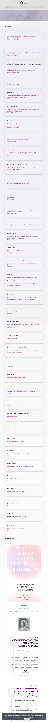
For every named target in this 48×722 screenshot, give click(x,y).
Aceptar (27, 718)
